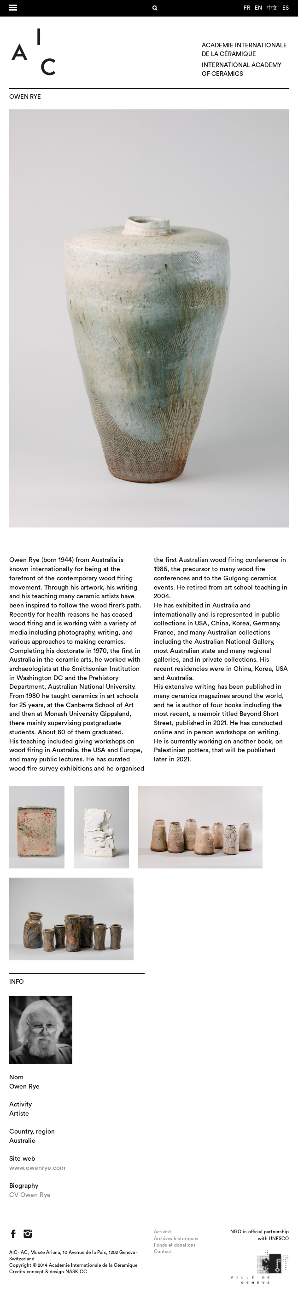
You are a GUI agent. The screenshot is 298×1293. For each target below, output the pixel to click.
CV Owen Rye (30, 1195)
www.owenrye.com (37, 1168)
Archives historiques (176, 1238)
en (258, 8)
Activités (163, 1232)
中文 (272, 8)
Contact (162, 1251)
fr (247, 8)
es (285, 8)
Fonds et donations (175, 1245)
